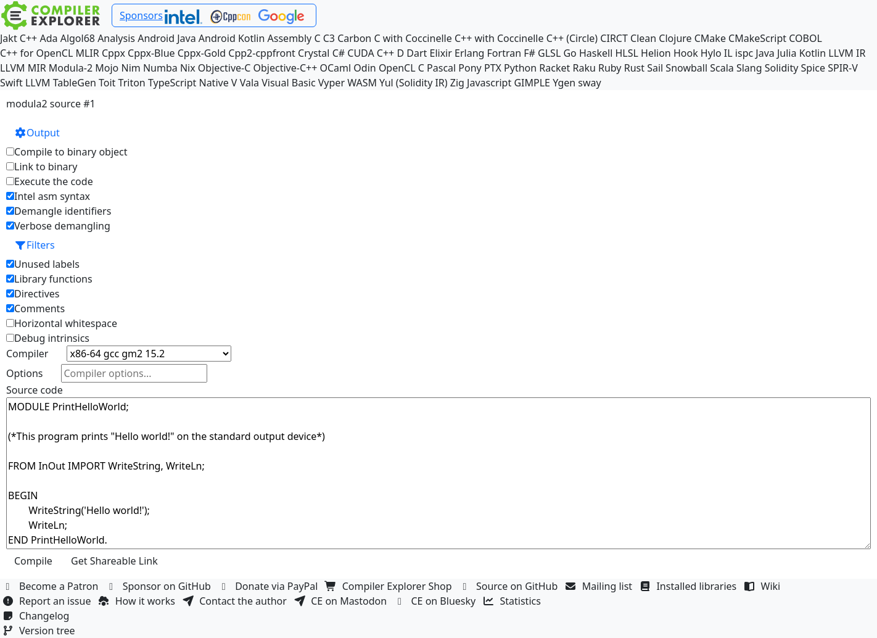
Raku (583, 68)
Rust (634, 68)
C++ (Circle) (572, 38)
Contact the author (236, 601)
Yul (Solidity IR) (413, 82)
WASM (362, 82)
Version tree (40, 630)
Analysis (116, 38)
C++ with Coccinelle (499, 38)
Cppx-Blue (151, 53)
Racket (554, 68)
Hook (685, 53)
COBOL (805, 38)
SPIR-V (843, 68)
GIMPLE (532, 82)
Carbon (354, 38)
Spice (813, 68)
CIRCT (614, 38)
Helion (656, 53)
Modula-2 (71, 68)
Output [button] (37, 132)
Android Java (167, 38)
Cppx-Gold (202, 53)
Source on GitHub (510, 586)
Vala (249, 82)
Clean (643, 38)
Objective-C (224, 68)
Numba (160, 68)
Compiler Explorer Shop (390, 586)
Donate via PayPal (269, 586)
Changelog (37, 616)
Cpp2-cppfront (261, 53)
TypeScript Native (188, 82)
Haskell (595, 53)
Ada (48, 38)
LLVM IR (846, 53)
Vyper (331, 82)
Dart (416, 53)
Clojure (675, 38)
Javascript (489, 82)
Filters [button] (34, 245)
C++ (28, 38)
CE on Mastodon (342, 601)
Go (569, 53)
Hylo (711, 53)
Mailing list (600, 586)
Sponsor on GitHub (160, 586)
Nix (188, 68)
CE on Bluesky (436, 601)
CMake (710, 38)
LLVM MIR (23, 68)
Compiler (27, 353)
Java (765, 53)
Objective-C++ (285, 68)
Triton (132, 82)
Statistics (513, 601)
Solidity (782, 68)
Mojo (106, 68)
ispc (744, 53)
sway (589, 82)
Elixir (441, 53)
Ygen (564, 82)
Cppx (113, 53)
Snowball (686, 68)
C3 (329, 38)
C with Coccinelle (412, 38)
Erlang (469, 53)
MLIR (87, 53)
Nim (130, 68)
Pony (469, 68)
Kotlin (812, 53)
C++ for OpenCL (36, 53)
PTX (492, 68)
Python (520, 68)
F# (529, 53)
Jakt (8, 38)
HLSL (626, 53)
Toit (107, 82)
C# (338, 53)
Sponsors (141, 15)
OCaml (335, 68)
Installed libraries (689, 586)
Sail (655, 68)
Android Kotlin (232, 38)
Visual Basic (288, 82)
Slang (749, 68)
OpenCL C (401, 68)
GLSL (549, 53)
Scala (722, 68)
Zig (457, 82)
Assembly (290, 38)
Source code (34, 390)
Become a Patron (52, 586)
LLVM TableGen (60, 82)
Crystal (313, 53)
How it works (138, 601)
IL (728, 53)
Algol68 (77, 38)
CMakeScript (757, 38)
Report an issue (48, 601)
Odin (364, 68)
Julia (787, 53)
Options (24, 373)
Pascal (441, 68)
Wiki (764, 586)
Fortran (504, 53)
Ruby (610, 68)
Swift (11, 82)
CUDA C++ (370, 53)
